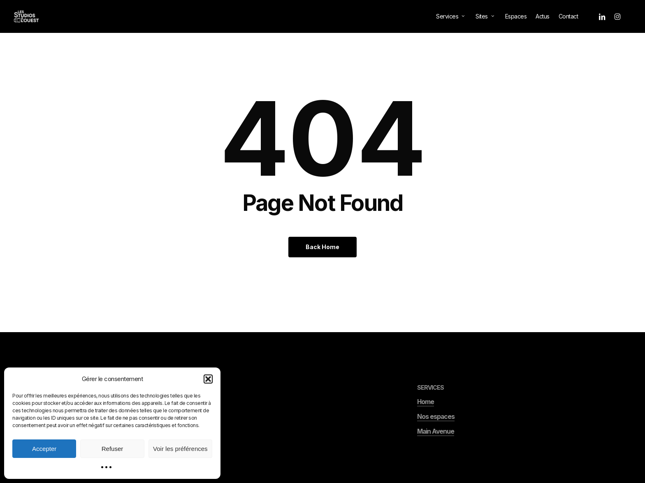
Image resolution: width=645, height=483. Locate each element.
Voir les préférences (180, 448)
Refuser (112, 448)
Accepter (44, 448)
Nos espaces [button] (436, 436)
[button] (208, 379)
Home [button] (425, 421)
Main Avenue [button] (435, 451)
